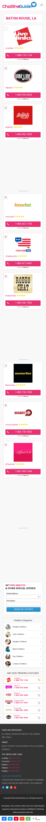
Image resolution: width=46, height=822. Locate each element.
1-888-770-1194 (23, 55)
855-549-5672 (14, 768)
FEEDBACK (6, 749)
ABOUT (4, 746)
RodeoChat (10, 295)
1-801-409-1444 (23, 471)
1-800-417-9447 (23, 263)
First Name (10, 601)
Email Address (22, 593)
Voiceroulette (11, 424)
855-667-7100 (15, 761)
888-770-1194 (14, 758)
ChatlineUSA (11, 256)
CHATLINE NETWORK (15, 783)
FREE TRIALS (6, 737)
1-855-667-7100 (23, 224)
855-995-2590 (13, 765)
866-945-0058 (13, 771)
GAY (31, 734)
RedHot (8, 127)
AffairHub (9, 464)
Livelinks (9, 48)
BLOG (20, 746)
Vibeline (9, 87)
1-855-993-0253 (23, 94)
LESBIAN (36, 734)
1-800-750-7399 (23, 392)
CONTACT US (13, 746)
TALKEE (5, 783)
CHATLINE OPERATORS (11, 776)
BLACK (18, 734)
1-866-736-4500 (23, 431)
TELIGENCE (30, 780)
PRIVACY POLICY (28, 746)
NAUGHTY (25, 734)
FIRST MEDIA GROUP (17, 780)
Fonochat (9, 216)
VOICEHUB (6, 780)
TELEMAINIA (39, 780)
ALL (3, 734)
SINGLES (8, 734)
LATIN (14, 734)
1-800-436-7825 (23, 302)
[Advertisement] (23, 167)
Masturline (10, 385)
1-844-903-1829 (23, 134)
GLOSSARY (39, 746)
